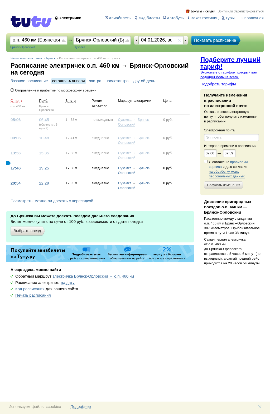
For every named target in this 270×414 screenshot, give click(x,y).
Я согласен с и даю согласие (228, 169)
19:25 (44, 168)
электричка (93, 276)
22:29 (44, 183)
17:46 (16, 168)
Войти (222, 11)
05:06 (16, 120)
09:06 (16, 138)
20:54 (16, 183)
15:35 (44, 153)
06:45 (44, 120)
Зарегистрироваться (249, 11)
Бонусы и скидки (203, 11)
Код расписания (30, 289)
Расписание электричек (26, 58)
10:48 (44, 138)
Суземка (125, 120)
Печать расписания (33, 295)
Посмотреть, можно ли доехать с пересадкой (52, 201)
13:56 (16, 153)
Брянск (51, 58)
